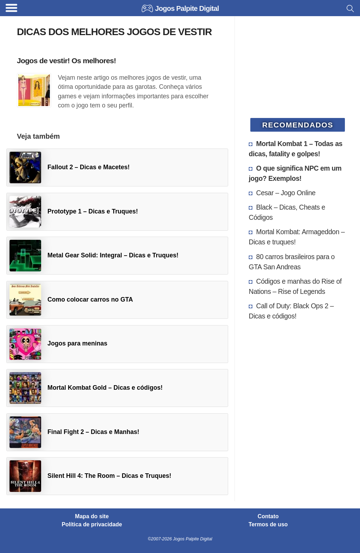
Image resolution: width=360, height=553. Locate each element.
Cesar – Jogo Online (286, 193)
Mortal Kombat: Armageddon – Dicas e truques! (297, 237)
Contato (268, 516)
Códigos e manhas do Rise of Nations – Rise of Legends (295, 286)
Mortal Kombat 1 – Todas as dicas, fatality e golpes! (295, 149)
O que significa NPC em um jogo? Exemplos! (295, 173)
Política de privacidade (92, 524)
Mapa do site (92, 516)
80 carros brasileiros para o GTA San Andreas (292, 262)
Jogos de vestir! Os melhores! (66, 61)
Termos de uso (268, 524)
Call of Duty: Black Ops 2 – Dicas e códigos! (291, 311)
